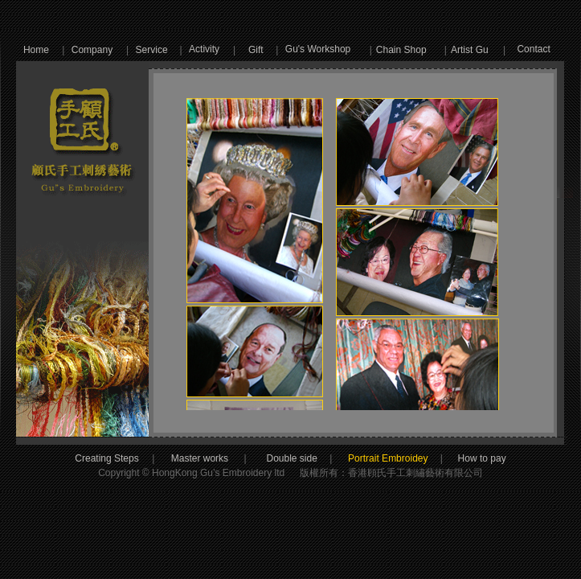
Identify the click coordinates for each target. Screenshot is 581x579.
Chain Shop (401, 49)
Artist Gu (470, 49)
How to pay (466, 458)
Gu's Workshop (317, 49)
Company (92, 49)
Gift (256, 49)
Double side (305, 458)
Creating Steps (106, 458)
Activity (204, 49)
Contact (533, 49)
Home (36, 49)
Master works (201, 458)
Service (152, 49)
